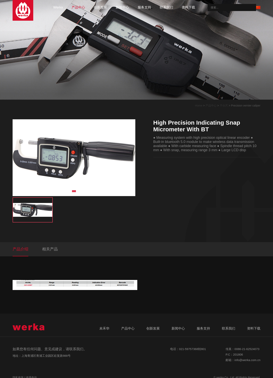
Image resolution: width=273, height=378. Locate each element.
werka (58, 7)
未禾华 (104, 328)
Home (198, 105)
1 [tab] (74, 191)
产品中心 (78, 7)
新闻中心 (122, 7)
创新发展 (100, 7)
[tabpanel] (74, 157)
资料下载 (188, 7)
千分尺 (224, 105)
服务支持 (144, 7)
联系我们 (166, 7)
